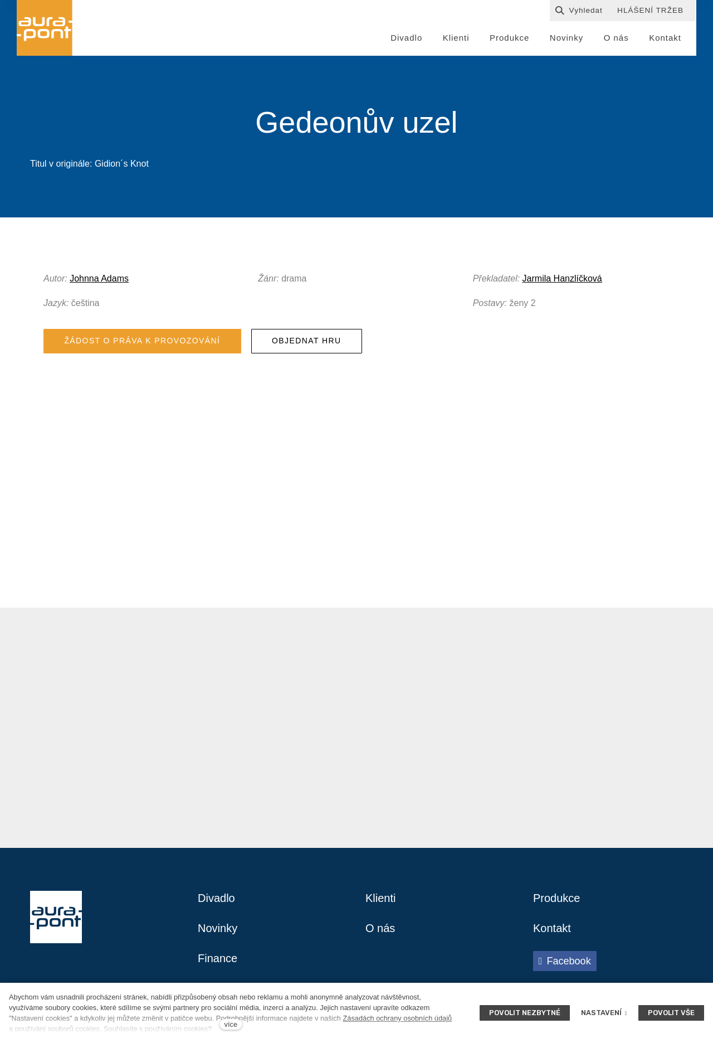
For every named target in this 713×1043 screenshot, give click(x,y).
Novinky (217, 928)
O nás (380, 928)
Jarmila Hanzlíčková (562, 278)
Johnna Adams (99, 278)
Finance (217, 958)
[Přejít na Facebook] (565, 961)
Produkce (556, 898)
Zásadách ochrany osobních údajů (397, 1018)
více (230, 1024)
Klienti (380, 898)
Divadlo (216, 898)
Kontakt (552, 928)
